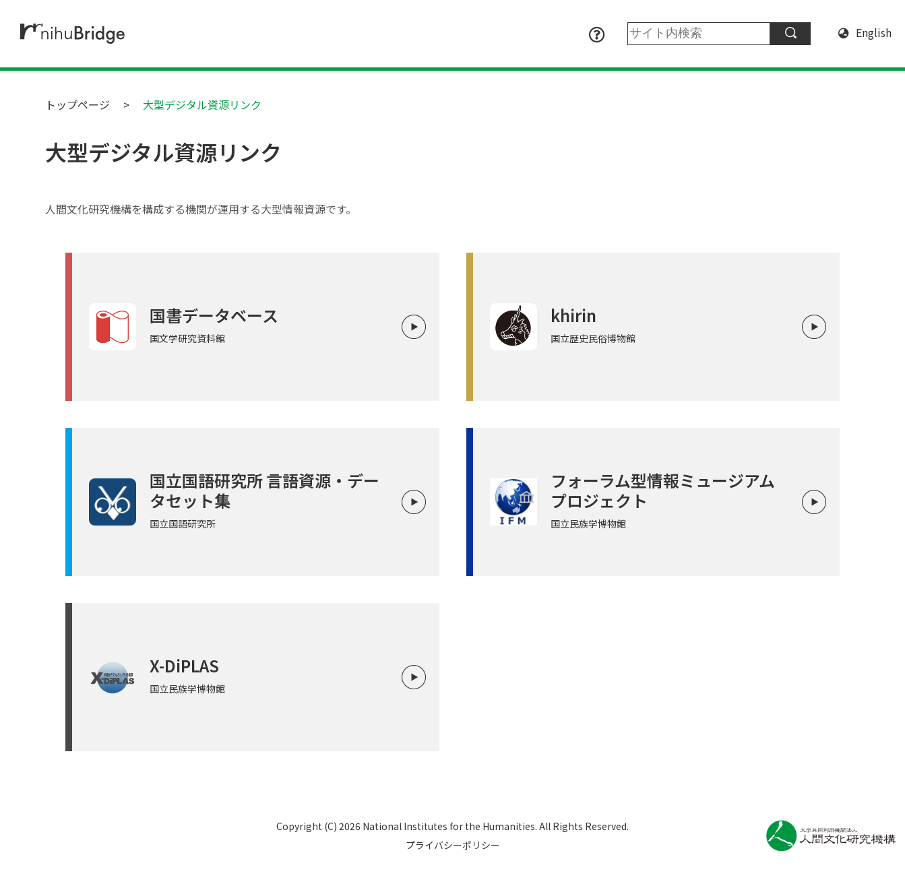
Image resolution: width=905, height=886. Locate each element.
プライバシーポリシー (453, 845)
